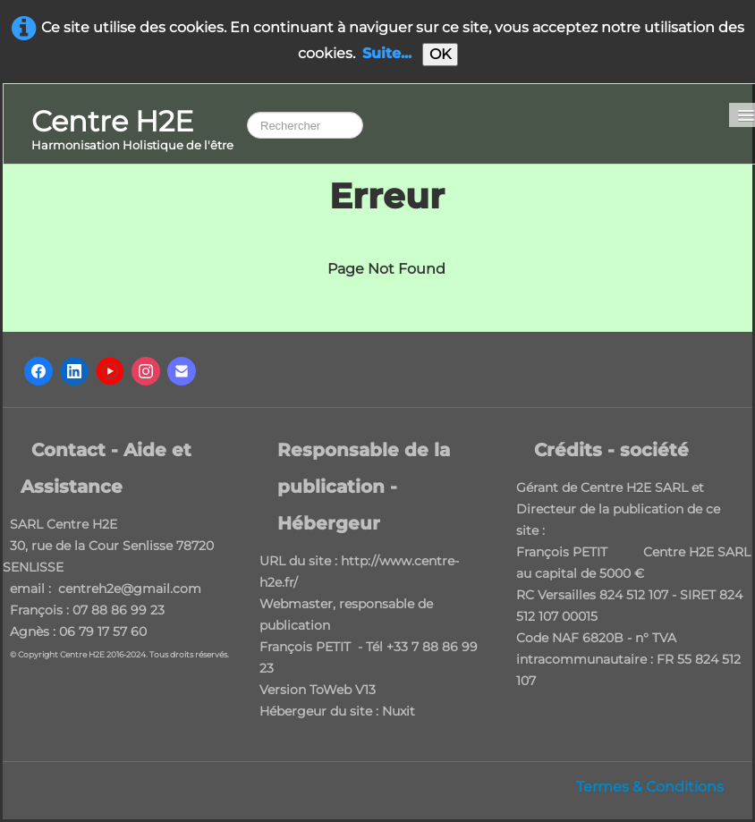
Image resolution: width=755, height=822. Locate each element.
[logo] (132, 131)
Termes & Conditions (650, 786)
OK (440, 54)
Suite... (386, 53)
